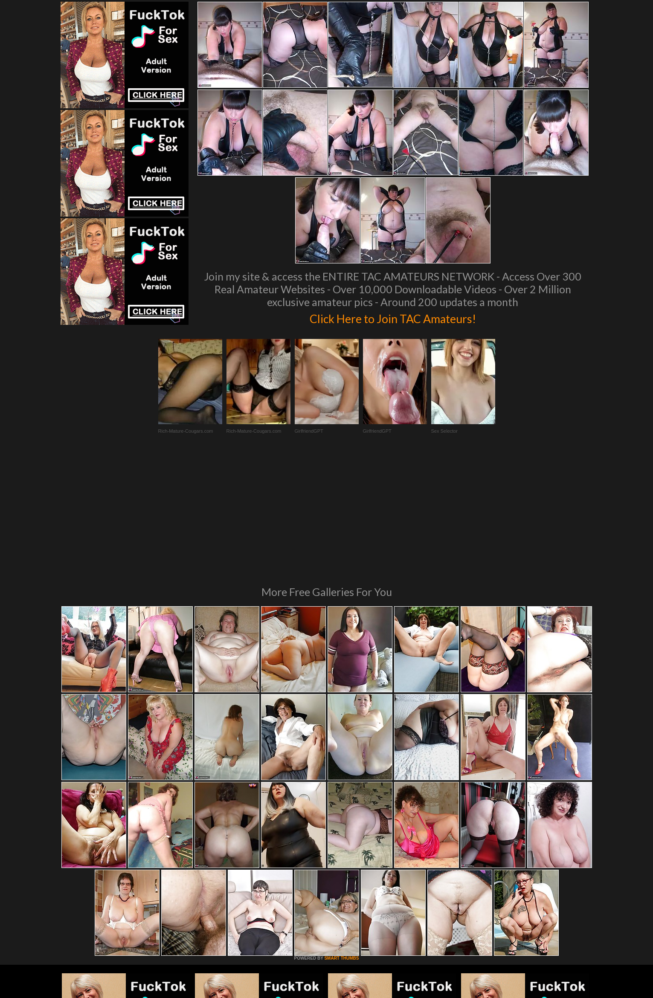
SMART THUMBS (341, 841)
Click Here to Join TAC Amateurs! (392, 317)
